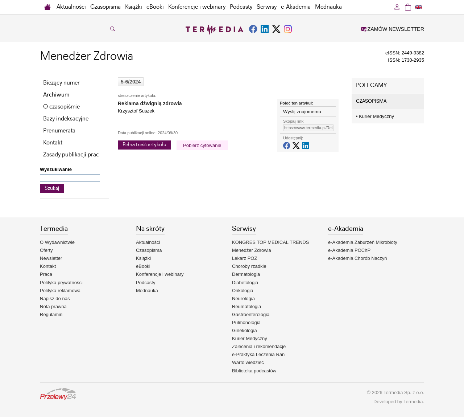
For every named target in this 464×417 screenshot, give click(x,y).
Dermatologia (246, 274)
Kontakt (52, 143)
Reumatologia (246, 306)
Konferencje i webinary (196, 7)
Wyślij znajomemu (302, 111)
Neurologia (243, 298)
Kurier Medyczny (375, 116)
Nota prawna (53, 306)
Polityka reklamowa (60, 290)
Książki (133, 7)
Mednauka (328, 7)
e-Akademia (296, 7)
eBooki (155, 7)
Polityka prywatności (61, 282)
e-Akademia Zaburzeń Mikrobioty (362, 242)
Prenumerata (59, 131)
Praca (46, 274)
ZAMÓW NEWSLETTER (392, 29)
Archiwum (56, 95)
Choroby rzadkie (249, 266)
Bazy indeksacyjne (65, 119)
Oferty (46, 250)
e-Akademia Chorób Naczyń (357, 258)
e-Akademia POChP (349, 250)
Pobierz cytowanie (202, 145)
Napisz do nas (55, 298)
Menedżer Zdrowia (251, 250)
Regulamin (51, 314)
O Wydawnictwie (57, 242)
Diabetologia (245, 282)
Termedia (413, 401)
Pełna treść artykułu (144, 144)
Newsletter (51, 258)
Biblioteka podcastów (254, 370)
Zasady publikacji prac (71, 155)
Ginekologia (244, 330)
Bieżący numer (61, 83)
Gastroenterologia (250, 314)
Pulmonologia (246, 322)
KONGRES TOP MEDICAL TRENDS (270, 242)
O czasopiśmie (61, 107)
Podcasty (241, 7)
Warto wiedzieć (248, 362)
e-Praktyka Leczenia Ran (258, 354)
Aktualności (71, 7)
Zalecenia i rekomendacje (259, 346)
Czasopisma (105, 7)
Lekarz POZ (244, 258)
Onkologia (242, 290)
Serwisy (267, 7)
